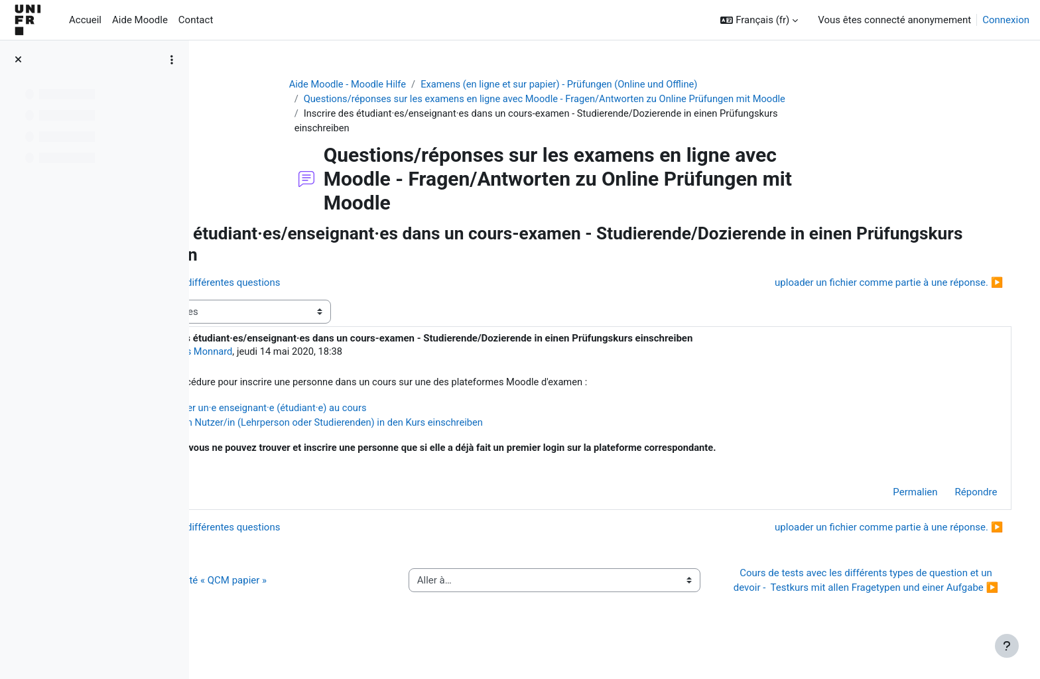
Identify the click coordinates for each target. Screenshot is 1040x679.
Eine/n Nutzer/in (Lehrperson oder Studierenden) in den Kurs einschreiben (445, 424)
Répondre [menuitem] (957, 495)
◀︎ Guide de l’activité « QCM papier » (304, 591)
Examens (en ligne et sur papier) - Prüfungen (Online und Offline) (614, 84)
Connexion (1005, 20)
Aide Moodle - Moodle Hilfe (398, 84)
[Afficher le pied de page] (1007, 646)
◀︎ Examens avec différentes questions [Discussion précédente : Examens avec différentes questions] (311, 284)
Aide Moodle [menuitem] (140, 20)
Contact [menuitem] (195, 20)
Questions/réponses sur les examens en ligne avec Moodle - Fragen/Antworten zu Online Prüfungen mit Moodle (600, 99)
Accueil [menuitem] (85, 20)
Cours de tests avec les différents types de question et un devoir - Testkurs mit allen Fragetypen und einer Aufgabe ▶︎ (871, 591)
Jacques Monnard (312, 353)
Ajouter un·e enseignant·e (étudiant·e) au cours (386, 410)
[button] (759, 20)
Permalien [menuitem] (896, 495)
